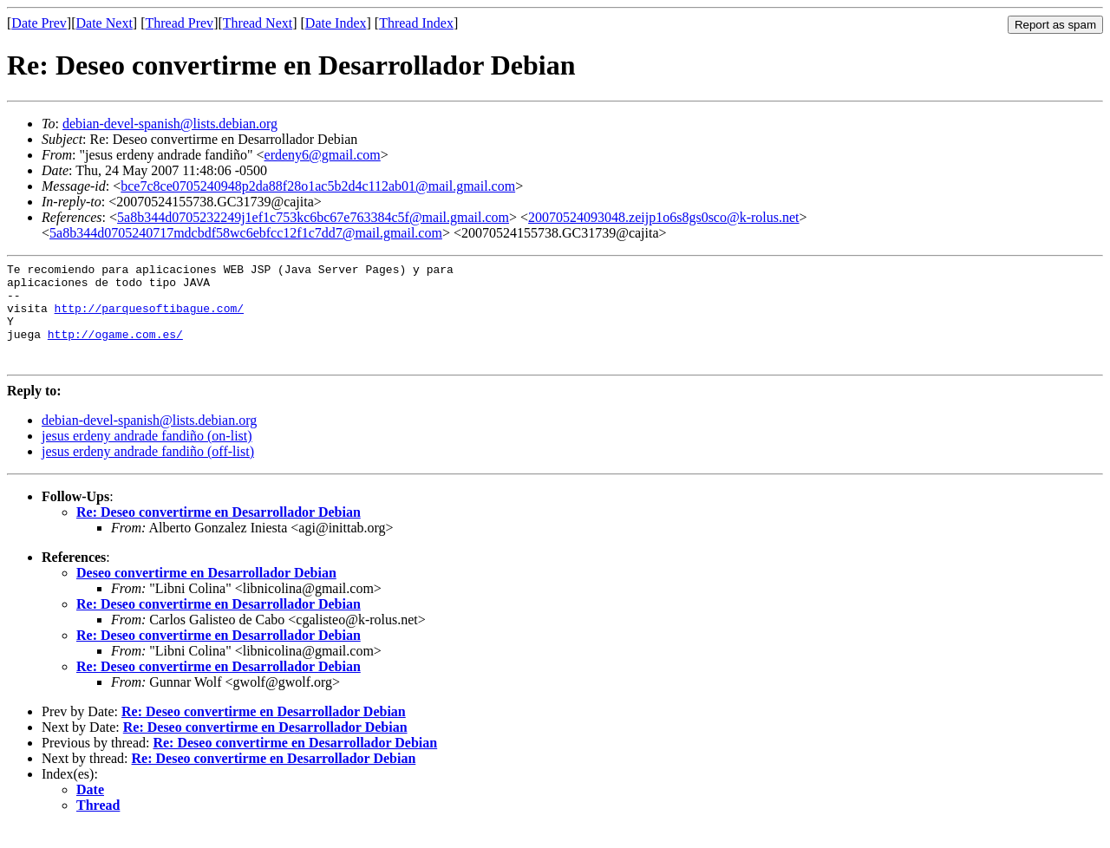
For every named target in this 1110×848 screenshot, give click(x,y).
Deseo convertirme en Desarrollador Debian (206, 593)
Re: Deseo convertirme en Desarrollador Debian (218, 532)
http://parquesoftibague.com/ (149, 318)
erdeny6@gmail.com (322, 154)
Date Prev (39, 23)
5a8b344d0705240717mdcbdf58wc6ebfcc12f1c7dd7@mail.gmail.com (245, 232)
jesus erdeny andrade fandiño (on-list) (147, 456)
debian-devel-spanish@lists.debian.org (170, 123)
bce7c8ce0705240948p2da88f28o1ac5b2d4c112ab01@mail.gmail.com (318, 186)
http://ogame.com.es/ (115, 349)
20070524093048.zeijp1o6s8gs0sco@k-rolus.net (663, 217)
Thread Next (257, 23)
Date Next (104, 23)
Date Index (336, 23)
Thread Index (416, 23)
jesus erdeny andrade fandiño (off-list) (148, 472)
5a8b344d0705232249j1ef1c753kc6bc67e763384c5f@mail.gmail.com (313, 217)
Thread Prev (179, 23)
